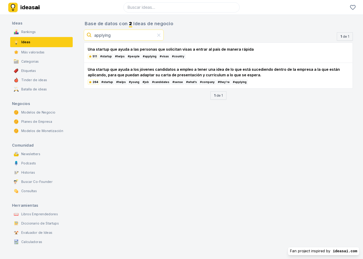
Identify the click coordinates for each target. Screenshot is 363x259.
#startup (106, 56)
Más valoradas (29, 52)
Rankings (25, 32)
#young (134, 82)
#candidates (160, 82)
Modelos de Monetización (38, 131)
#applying (149, 56)
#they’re (224, 82)
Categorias (26, 61)
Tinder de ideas (30, 80)
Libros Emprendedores (36, 214)
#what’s (191, 82)
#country (178, 56)
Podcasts (25, 163)
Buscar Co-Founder (33, 181)
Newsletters (27, 154)
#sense (177, 82)
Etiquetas (25, 70)
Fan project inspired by (323, 251)
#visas (164, 56)
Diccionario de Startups (36, 223)
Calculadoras (28, 242)
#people (134, 56)
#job (146, 82)
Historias (24, 172)
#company (207, 82)
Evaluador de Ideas (33, 232)
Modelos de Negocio (34, 112)
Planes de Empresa (33, 121)
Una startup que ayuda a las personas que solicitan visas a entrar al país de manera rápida (171, 49)
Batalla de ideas (30, 89)
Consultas (25, 191)
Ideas (22, 42)
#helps (120, 56)
